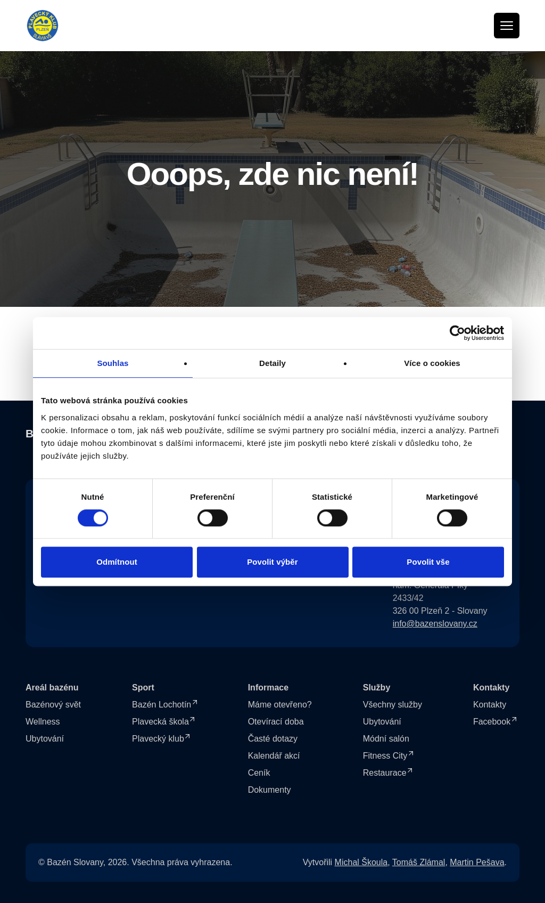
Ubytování (45, 738)
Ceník (259, 772)
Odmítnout (116, 561)
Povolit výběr (272, 561)
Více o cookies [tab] (432, 363)
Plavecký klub (158, 738)
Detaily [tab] (272, 363)
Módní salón (386, 738)
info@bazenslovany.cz (435, 623)
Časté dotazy (273, 738)
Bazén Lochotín (161, 704)
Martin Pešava (477, 862)
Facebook (491, 721)
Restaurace (385, 772)
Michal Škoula (361, 862)
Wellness (43, 721)
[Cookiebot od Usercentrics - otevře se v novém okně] (457, 333)
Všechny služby (392, 704)
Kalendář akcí (274, 755)
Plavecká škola (160, 721)
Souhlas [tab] (112, 363)
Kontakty (489, 704)
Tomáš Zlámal (418, 862)
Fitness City (385, 755)
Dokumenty (269, 789)
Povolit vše (428, 561)
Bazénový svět (53, 704)
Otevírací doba (276, 721)
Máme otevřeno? (280, 704)
